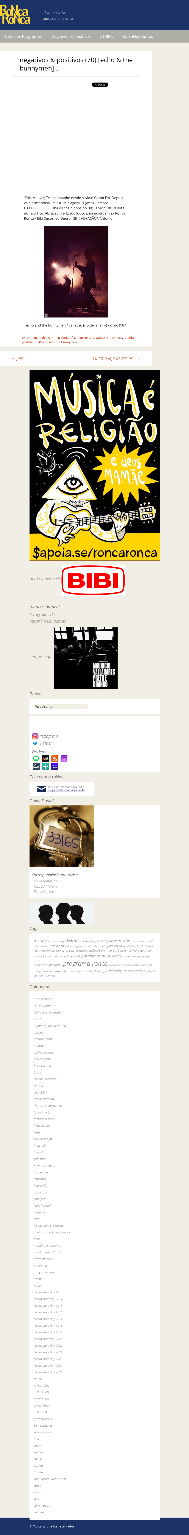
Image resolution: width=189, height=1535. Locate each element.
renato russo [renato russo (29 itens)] (132, 964)
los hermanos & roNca (48, 1226)
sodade (38, 1452)
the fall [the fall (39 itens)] (92, 971)
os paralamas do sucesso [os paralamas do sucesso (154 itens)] (98, 955)
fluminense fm (43, 1139)
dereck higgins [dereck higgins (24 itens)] (74, 946)
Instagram (45, 736)
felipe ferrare (42, 1126)
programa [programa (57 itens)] (55, 965)
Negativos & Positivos (71, 36)
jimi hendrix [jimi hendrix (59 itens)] (53, 950)
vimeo (37, 1492)
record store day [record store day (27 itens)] (116, 964)
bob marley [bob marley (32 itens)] (89, 941)
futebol (38, 1152)
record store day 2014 (48, 1299)
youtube (28, 342)
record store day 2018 (48, 1325)
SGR (36, 1439)
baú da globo (43, 1059)
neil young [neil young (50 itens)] (139, 950)
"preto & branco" (45, 1006)
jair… (18, 358)
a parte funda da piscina (50, 1026)
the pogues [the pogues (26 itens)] (102, 971)
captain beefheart (45, 1079)
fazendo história (44, 1119)
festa (37, 1132)
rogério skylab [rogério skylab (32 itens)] (62, 971)
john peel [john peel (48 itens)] (68, 950)
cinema (38, 1086)
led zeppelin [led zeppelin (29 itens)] (81, 950)
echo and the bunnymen (59, 342)
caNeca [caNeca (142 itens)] (128, 940)
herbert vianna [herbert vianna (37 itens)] (145, 946)
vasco (37, 1485)
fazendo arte (42, 1112)
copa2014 (40, 1092)
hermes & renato (44, 1166)
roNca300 (40, 1412)
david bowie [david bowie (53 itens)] (58, 946)
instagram (40, 1192)
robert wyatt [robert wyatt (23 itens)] (146, 964)
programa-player (45, 1272)
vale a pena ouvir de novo (50, 1479)
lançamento (41, 1212)
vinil (36, 1499)
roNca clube (41, 1385)
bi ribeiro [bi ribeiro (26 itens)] (53, 941)
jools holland (42, 1206)
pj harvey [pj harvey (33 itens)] (144, 956)
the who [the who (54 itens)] (138, 971)
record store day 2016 (48, 1312)
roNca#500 (41, 1399)
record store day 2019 (48, 1332)
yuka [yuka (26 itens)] (52, 975)
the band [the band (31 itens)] (82, 971)
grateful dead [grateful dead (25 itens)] (129, 946)
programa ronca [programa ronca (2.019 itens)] (85, 963)
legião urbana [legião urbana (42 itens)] (97, 950)
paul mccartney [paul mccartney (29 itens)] (130, 956)
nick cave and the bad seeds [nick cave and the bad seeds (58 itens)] (57, 956)
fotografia (68, 338)
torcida (129, 338)
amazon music (43, 1039)
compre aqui (41, 656)
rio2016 (39, 1379)
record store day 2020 (48, 1339)
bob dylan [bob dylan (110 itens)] (74, 940)
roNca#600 (41, 1405)
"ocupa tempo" (43, 999)
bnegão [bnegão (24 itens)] (62, 941)
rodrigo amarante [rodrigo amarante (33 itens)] (44, 971)
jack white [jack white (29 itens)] (39, 950)
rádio (37, 1286)
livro (36, 1219)
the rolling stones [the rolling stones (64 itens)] (120, 971)
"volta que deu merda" (48, 1012)
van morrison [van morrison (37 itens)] (42, 975)
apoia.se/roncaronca (58, 19)
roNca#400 (41, 1392)
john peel (39, 1199)
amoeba (39, 1046)
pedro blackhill (43, 1259)
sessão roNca (42, 1432)
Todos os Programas (23, 36)
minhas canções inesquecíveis (53, 1232)
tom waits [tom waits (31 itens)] (149, 971)
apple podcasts (43, 1052)
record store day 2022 (48, 1352)
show (37, 1445)
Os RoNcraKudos (137, 36)
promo (38, 1279)
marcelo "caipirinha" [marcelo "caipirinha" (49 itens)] (119, 950)
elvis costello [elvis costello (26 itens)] (100, 946)
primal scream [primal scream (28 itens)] (41, 964)
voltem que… (42, 1505)
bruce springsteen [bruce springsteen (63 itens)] (109, 940)
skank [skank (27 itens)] (74, 971)
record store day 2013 (48, 1292)
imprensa (83, 338)
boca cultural (42, 1066)
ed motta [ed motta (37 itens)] (88, 946)
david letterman (44, 1099)
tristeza (38, 1472)
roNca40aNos (43, 1419)
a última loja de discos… (116, 358)
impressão (40, 1186)
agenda (39, 1032)
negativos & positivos (107, 338)
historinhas (41, 1172)
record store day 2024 (48, 1365)
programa (40, 1266)
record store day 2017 (48, 1319)
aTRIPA (106, 36)
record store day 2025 (48, 1372)
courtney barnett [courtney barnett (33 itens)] (143, 941)
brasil (37, 1072)
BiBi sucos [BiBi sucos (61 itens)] (40, 940)
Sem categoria (43, 1425)
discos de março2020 (48, 1106)
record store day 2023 (48, 1359)
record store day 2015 (48, 1305)
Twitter (42, 743)
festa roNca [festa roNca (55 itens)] (114, 946)
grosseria (39, 1159)
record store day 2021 (48, 1345)
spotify (38, 1459)
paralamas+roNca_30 (48, 1252)
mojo (37, 1239)
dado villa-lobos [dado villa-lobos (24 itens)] (42, 946)
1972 (37, 1019)
